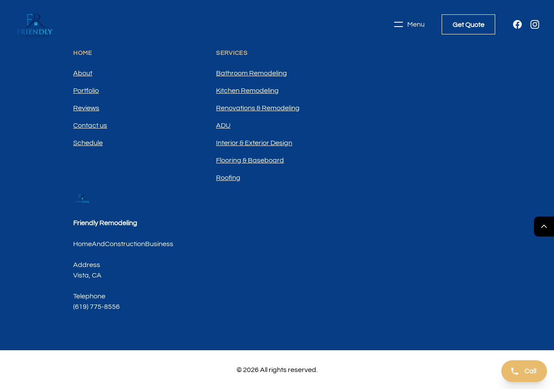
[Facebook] (517, 24)
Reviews (86, 108)
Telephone (89, 296)
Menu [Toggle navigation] (409, 24)
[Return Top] (544, 226)
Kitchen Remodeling (247, 90)
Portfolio (86, 90)
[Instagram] (535, 24)
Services (232, 53)
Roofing (228, 177)
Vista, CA (87, 275)
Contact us (90, 125)
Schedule (88, 142)
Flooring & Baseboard (250, 160)
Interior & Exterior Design (254, 142)
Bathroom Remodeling (251, 73)
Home (82, 53)
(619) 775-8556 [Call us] (96, 306)
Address (86, 264)
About (82, 73)
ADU (223, 125)
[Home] (35, 24)
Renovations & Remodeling (258, 108)
